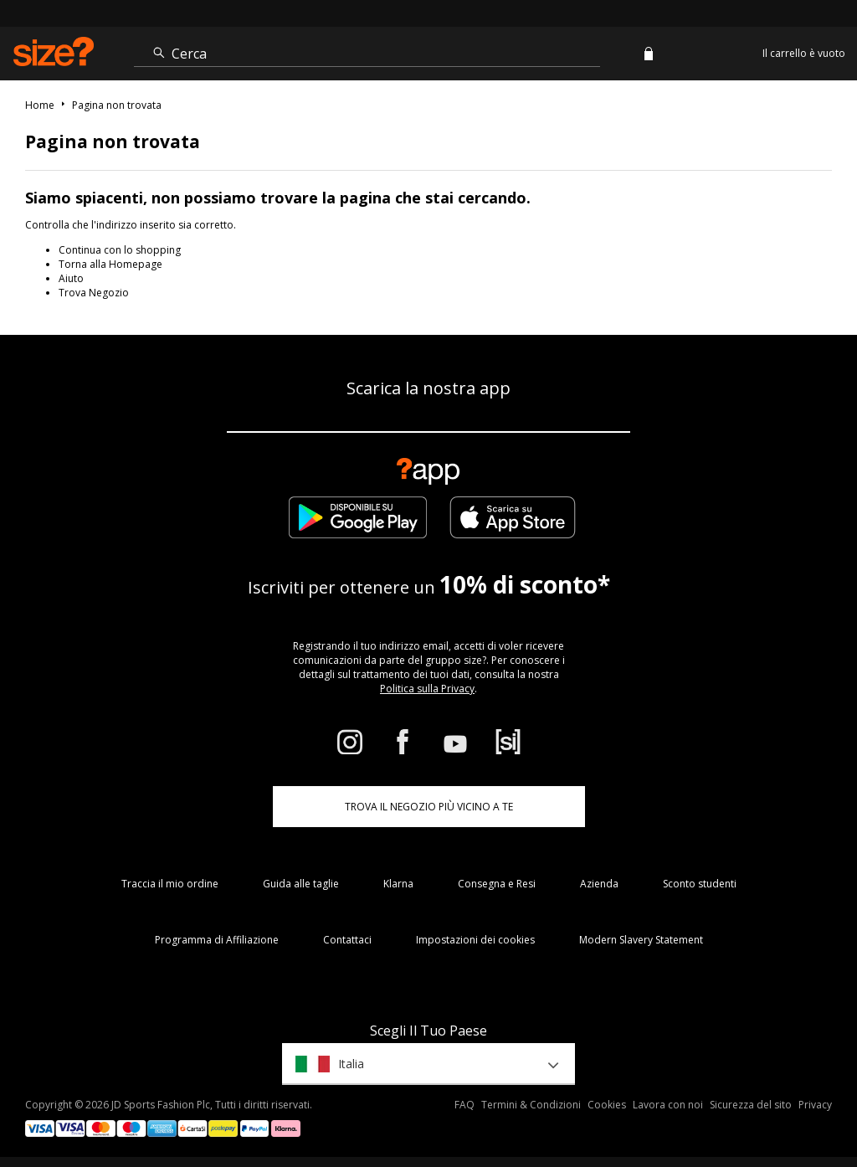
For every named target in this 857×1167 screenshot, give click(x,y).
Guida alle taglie (301, 884)
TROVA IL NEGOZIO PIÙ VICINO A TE (429, 806)
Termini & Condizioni (531, 1105)
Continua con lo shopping (120, 250)
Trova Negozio (94, 292)
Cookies (607, 1105)
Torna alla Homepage (110, 264)
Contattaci (347, 940)
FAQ (464, 1105)
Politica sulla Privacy (427, 688)
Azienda (599, 884)
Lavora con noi (668, 1105)
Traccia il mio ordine (169, 884)
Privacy (815, 1105)
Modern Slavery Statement (641, 940)
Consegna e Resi (497, 884)
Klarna (398, 884)
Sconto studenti (699, 884)
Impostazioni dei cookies (475, 940)
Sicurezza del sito (751, 1105)
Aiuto (71, 278)
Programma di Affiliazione (217, 940)
